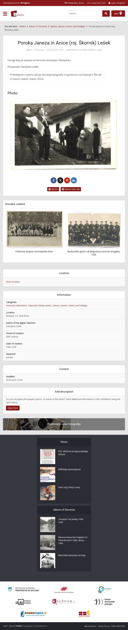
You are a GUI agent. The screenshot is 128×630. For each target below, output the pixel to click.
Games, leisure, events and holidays (70, 305)
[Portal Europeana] (105, 590)
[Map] (118, 13)
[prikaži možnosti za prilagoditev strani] (74, 3)
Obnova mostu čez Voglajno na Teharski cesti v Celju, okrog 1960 (72, 540)
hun (103, 3)
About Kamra (90, 626)
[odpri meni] (5, 13)
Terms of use (104, 626)
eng (94, 3)
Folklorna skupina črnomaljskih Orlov (34, 251)
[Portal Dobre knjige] (33, 614)
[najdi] (106, 13)
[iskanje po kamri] (85, 13)
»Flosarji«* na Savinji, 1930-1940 (71, 520)
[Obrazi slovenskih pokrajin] (104, 602)
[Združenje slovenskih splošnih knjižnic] (64, 602)
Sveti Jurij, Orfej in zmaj (69, 487)
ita (99, 3)
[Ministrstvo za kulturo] (23, 590)
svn (88, 3)
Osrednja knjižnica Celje (90, 49)
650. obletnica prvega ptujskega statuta (73, 453)
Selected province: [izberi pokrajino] (16, 3)
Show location (13, 281)
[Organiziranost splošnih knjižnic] (64, 589)
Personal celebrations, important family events (28, 305)
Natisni (53, 189)
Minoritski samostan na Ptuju (72, 555)
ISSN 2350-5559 (118, 626)
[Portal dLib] (23, 602)
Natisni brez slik (71, 189)
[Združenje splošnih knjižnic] (84, 614)
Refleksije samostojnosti (69, 469)
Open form (13, 408)
